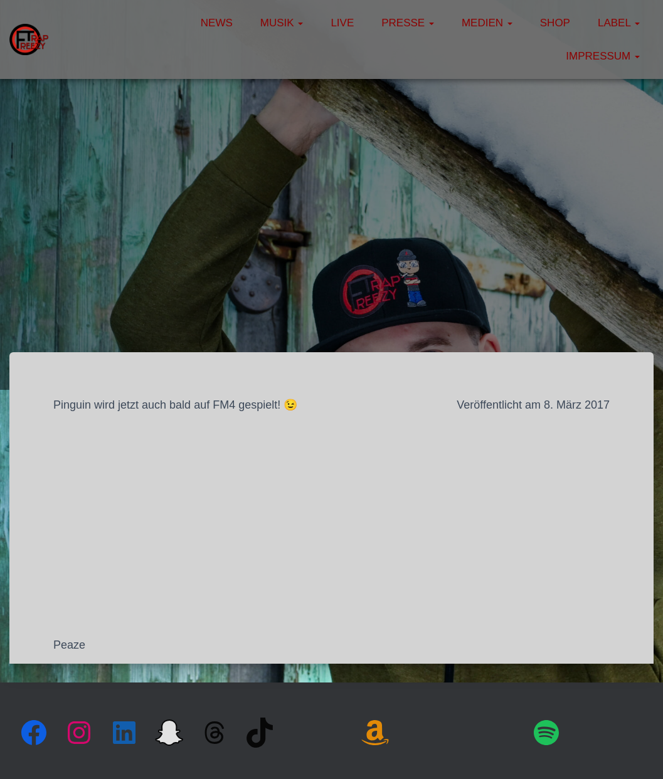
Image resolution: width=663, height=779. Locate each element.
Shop (555, 23)
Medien (487, 23)
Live (342, 23)
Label (619, 23)
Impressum (603, 56)
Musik (282, 23)
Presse (407, 23)
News (217, 23)
